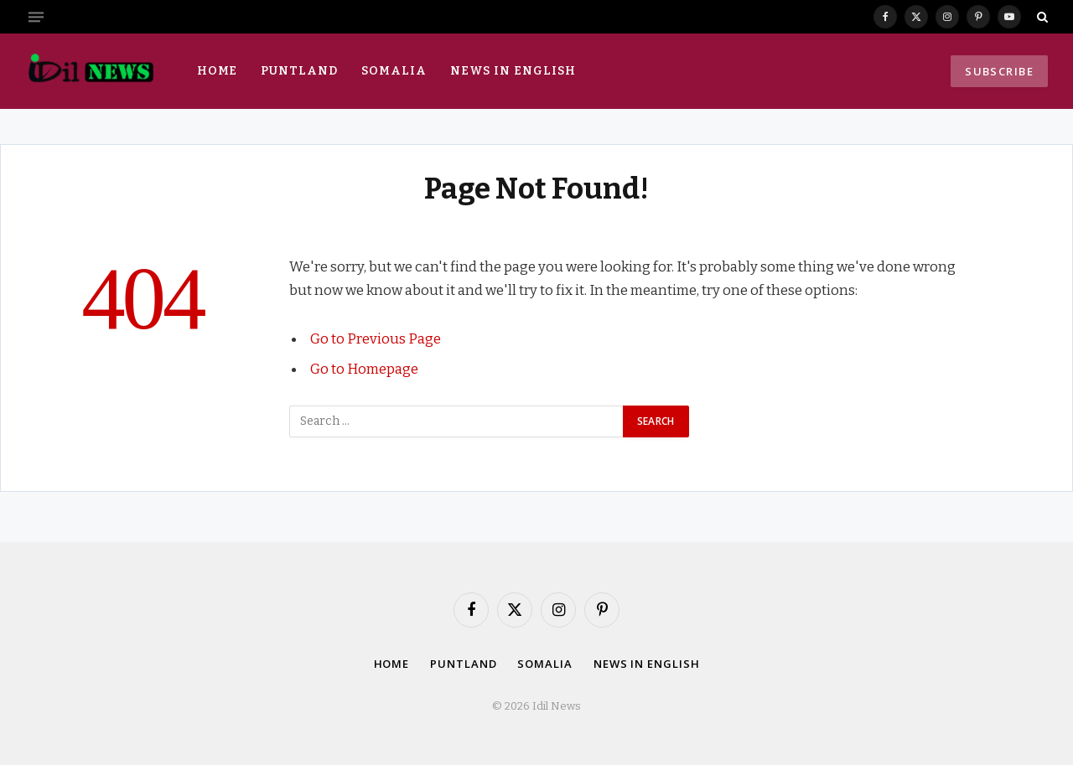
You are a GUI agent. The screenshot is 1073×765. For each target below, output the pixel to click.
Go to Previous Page (375, 338)
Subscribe (999, 71)
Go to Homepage (364, 368)
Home (217, 71)
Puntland (299, 71)
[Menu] (36, 16)
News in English (513, 71)
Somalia (394, 71)
